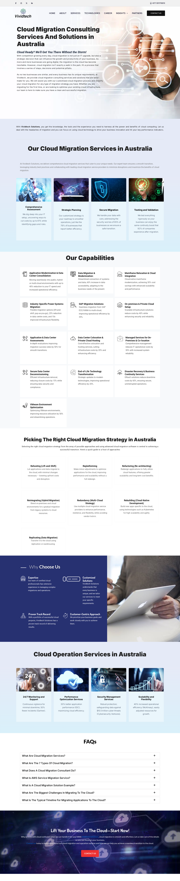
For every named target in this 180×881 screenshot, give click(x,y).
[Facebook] (16, 3)
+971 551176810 (158, 3)
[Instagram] (21, 3)
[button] (156, 13)
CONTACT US (90, 860)
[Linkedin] (32, 3)
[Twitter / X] (26, 3)
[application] (127, 13)
